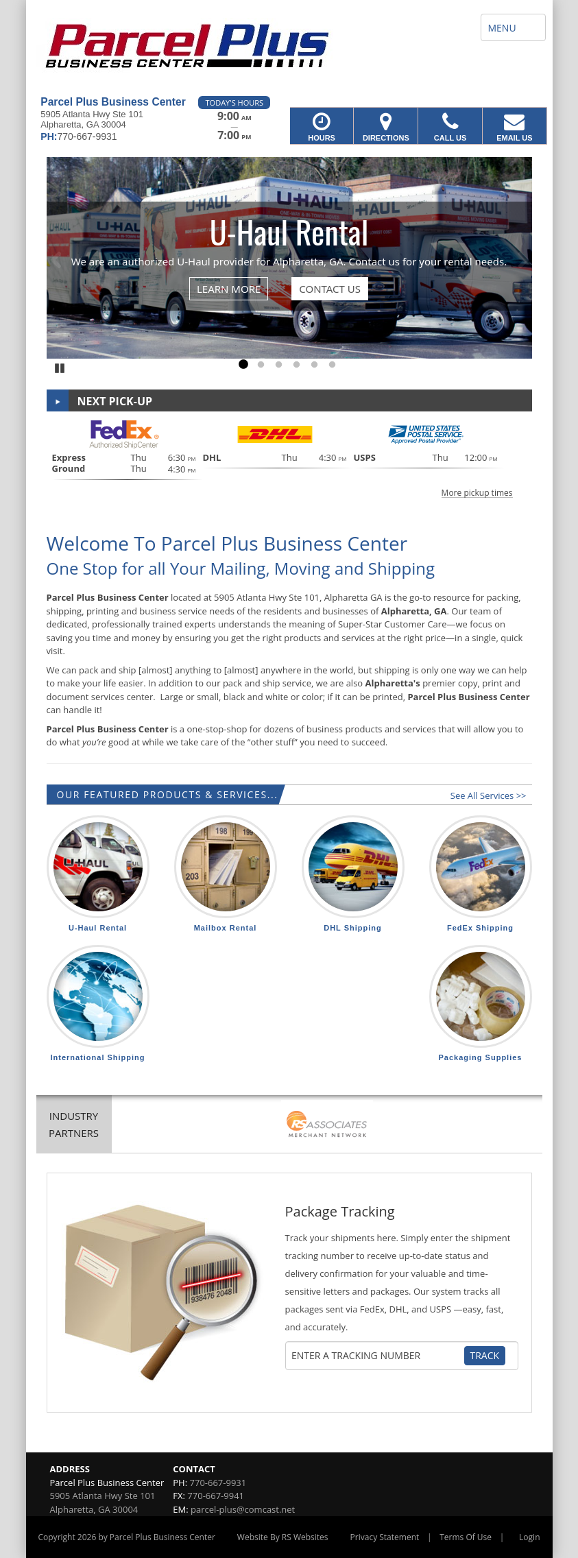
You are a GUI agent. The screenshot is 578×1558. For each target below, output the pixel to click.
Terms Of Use (465, 1537)
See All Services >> (488, 795)
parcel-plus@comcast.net (243, 1509)
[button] (289, 457)
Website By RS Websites (282, 1537)
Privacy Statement (385, 1537)
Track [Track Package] (485, 1355)
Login (529, 1537)
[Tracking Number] (377, 1355)
